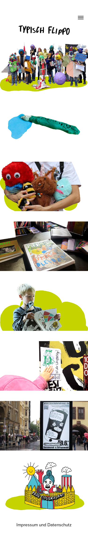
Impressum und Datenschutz (44, 524)
